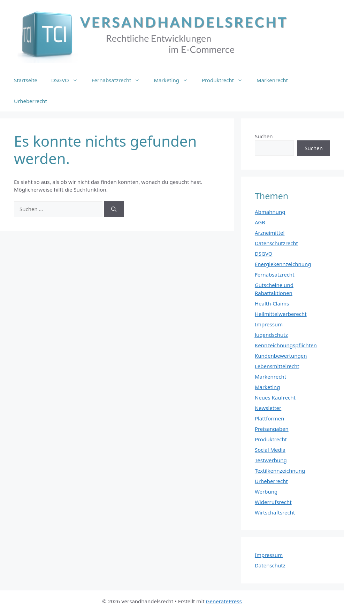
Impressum (269, 324)
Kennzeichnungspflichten (286, 345)
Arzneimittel (270, 232)
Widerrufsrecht (273, 501)
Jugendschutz (271, 334)
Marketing (174, 80)
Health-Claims (272, 303)
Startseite (25, 80)
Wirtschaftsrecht (275, 512)
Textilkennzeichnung (280, 470)
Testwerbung (271, 460)
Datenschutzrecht (276, 243)
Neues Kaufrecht (275, 397)
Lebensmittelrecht (277, 366)
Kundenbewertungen (281, 355)
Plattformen (269, 418)
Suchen (264, 136)
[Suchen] (114, 209)
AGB (260, 222)
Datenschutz (270, 565)
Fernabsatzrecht (119, 80)
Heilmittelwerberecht (281, 313)
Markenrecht (272, 80)
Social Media (270, 449)
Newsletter (268, 407)
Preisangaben (272, 428)
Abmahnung (270, 211)
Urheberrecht (30, 101)
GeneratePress (224, 601)
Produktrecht (226, 80)
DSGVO (68, 80)
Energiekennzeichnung (283, 264)
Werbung (266, 491)
